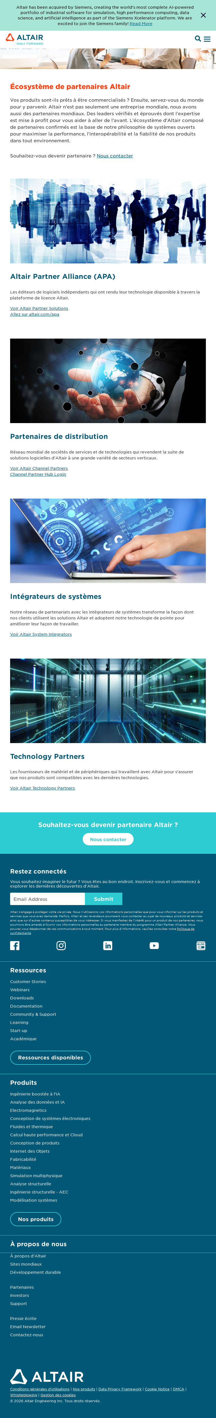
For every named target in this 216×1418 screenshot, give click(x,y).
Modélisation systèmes (33, 1200)
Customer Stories (28, 981)
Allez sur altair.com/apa (34, 314)
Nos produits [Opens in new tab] (84, 1389)
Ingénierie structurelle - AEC (39, 1191)
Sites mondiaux (26, 1263)
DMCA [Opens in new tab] (178, 1389)
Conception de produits (34, 1142)
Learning (19, 1022)
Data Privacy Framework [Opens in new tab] (119, 1389)
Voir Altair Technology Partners (42, 787)
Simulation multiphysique (36, 1175)
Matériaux (20, 1167)
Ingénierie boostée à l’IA (35, 1093)
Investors (19, 1295)
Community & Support (33, 1014)
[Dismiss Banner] (203, 15)
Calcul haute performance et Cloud (46, 1134)
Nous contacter (115, 155)
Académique (23, 1038)
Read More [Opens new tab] (141, 23)
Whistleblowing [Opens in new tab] (23, 1395)
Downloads (22, 997)
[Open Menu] (206, 39)
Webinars (20, 989)
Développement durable (35, 1272)
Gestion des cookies (58, 1395)
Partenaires (22, 1287)
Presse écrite (23, 1318)
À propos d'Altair (28, 1255)
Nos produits (36, 1219)
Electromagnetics (28, 1110)
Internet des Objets (30, 1150)
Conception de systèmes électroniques (50, 1118)
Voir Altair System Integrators (41, 634)
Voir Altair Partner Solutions (39, 308)
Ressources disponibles (50, 1057)
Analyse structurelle (30, 1183)
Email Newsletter (28, 1326)
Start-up (18, 1030)
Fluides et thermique (31, 1126)
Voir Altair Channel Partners (39, 468)
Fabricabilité (23, 1159)
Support (18, 1303)
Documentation (26, 1005)
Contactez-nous (26, 1334)
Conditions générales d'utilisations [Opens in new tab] (39, 1389)
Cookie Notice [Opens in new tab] (157, 1389)
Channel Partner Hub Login (38, 474)
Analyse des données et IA (37, 1101)
